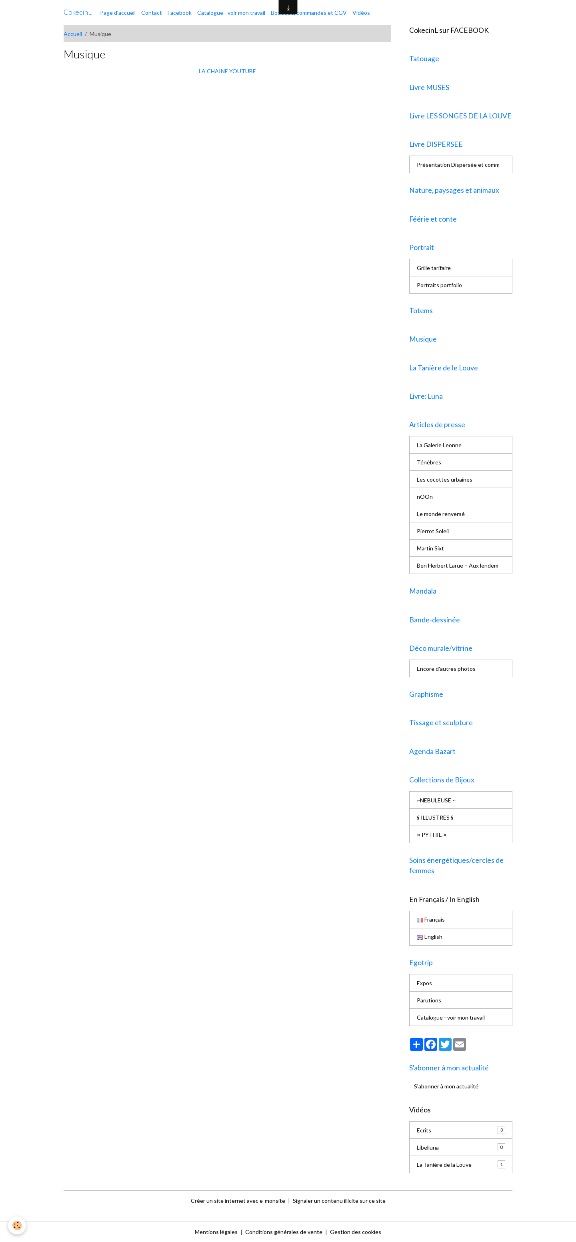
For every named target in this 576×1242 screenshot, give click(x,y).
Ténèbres (429, 462)
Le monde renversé (441, 513)
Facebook (180, 12)
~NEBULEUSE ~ (436, 800)
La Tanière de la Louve (461, 1164)
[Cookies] (17, 1225)
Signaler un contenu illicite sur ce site (339, 1200)
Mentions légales (216, 1231)
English (429, 936)
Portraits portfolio (439, 285)
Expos (424, 983)
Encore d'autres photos (446, 668)
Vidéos (361, 12)
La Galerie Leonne (439, 445)
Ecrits (461, 1130)
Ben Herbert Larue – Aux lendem (457, 565)
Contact (151, 12)
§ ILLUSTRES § (435, 817)
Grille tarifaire (434, 267)
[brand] (78, 12)
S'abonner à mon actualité (446, 1086)
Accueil (73, 33)
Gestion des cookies (355, 1231)
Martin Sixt (430, 548)
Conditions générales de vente (283, 1231)
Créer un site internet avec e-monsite (238, 1200)
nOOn (425, 496)
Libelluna (461, 1147)
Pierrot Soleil (433, 531)
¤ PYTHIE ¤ (432, 834)
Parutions (429, 1000)
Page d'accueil (118, 12)
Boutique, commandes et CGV (309, 12)
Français (431, 919)
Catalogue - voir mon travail (231, 12)
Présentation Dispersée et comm (458, 164)
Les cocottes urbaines (444, 479)
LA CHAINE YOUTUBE (227, 71)
